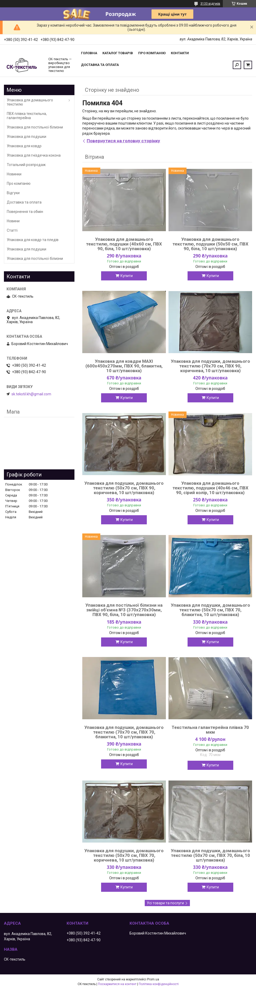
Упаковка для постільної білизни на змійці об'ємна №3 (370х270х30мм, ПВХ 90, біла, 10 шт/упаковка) (123, 610)
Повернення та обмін (25, 212)
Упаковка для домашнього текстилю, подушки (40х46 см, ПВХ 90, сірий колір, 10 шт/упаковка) (210, 488)
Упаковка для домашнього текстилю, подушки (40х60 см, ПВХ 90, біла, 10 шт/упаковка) (124, 244)
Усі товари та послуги (165, 903)
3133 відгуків (210, 3)
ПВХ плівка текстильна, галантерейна (27, 116)
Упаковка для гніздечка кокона (34, 155)
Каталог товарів (117, 53)
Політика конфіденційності (159, 984)
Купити (126, 276)
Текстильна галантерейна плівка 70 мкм (210, 729)
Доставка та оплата (100, 65)
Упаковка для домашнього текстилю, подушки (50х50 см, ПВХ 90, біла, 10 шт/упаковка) (210, 244)
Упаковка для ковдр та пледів (33, 240)
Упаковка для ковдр (24, 146)
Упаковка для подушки (26, 136)
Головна (89, 53)
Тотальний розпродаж (26, 165)
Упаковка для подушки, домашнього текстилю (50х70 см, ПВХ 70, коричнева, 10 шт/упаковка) (124, 855)
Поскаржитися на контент (117, 984)
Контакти (180, 53)
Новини (13, 221)
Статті (12, 230)
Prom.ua (153, 979)
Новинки (14, 174)
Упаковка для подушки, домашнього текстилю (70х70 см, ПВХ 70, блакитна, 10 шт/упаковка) (124, 732)
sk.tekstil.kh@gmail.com (31, 394)
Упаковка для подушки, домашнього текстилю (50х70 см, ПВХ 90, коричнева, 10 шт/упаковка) (124, 488)
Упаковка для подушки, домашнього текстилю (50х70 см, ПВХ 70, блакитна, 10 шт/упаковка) (210, 610)
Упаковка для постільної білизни (35, 127)
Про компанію (152, 53)
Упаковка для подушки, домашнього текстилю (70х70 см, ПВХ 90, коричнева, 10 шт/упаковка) (210, 366)
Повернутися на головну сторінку (123, 140)
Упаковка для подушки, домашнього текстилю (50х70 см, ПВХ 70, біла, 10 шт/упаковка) (210, 855)
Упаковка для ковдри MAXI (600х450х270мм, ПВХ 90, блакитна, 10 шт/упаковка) (123, 366)
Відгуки (13, 193)
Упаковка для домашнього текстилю (30, 102)
